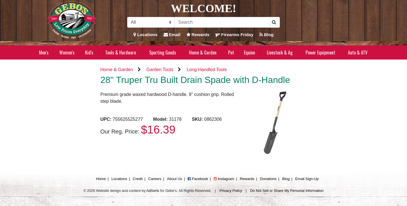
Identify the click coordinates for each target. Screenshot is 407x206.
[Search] (222, 22)
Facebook (198, 179)
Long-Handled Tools (207, 69)
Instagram (224, 179)
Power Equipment (320, 52)
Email (172, 34)
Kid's (89, 52)
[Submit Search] (274, 22)
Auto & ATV (357, 52)
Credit (138, 179)
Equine (249, 52)
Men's (44, 52)
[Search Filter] (151, 22)
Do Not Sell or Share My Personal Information (287, 191)
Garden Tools (159, 69)
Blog (266, 34)
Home (101, 179)
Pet (231, 52)
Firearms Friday (234, 34)
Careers (154, 179)
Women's (67, 52)
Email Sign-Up (307, 179)
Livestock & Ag (280, 52)
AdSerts (152, 191)
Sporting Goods (162, 52)
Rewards (198, 34)
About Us (174, 179)
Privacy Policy (231, 191)
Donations (268, 179)
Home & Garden (203, 52)
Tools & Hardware (120, 52)
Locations (145, 34)
